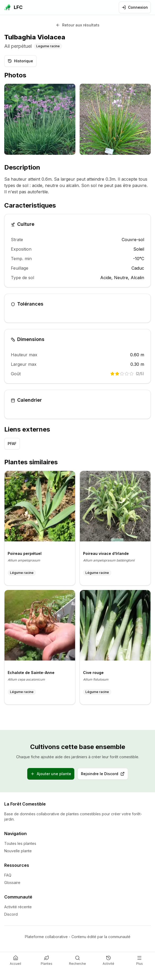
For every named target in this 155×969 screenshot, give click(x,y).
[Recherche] (77, 960)
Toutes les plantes (20, 843)
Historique (20, 61)
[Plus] (139, 960)
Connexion (135, 7)
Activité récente (18, 907)
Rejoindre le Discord (104, 775)
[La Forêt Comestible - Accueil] (13, 7)
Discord (11, 914)
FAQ (7, 875)
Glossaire (12, 882)
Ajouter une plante (50, 773)
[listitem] (39, 119)
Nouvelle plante (18, 851)
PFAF (12, 443)
